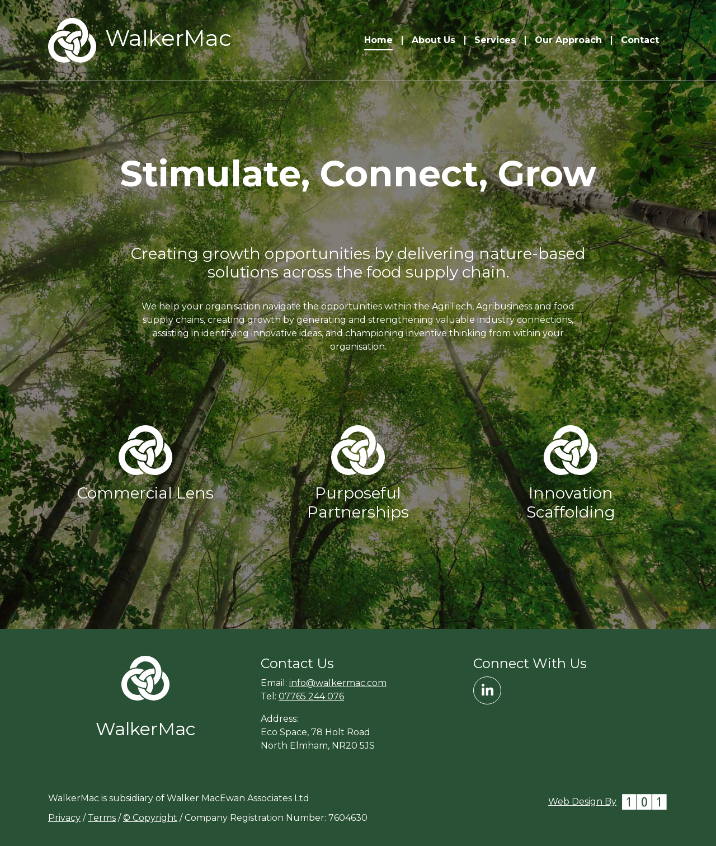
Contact (640, 40)
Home (378, 40)
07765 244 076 (311, 696)
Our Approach (568, 40)
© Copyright (150, 817)
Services (495, 40)
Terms (102, 817)
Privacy (64, 817)
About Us (433, 40)
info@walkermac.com (338, 683)
